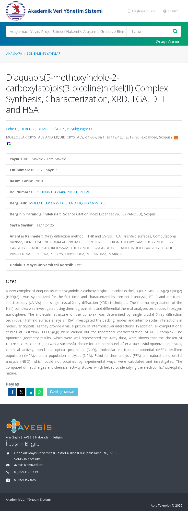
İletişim (57, 437)
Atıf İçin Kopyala (62, 392)
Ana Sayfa (14, 53)
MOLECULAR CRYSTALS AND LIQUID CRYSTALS (67, 203)
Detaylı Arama (167, 41)
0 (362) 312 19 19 (26, 472)
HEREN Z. (27, 128)
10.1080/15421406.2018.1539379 (63, 192)
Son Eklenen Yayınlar (43, 53)
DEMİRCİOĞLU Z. (51, 128)
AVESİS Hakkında (36, 437)
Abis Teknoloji (161, 505)
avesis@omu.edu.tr (28, 465)
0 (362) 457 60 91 (26, 480)
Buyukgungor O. (80, 128)
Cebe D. (12, 128)
